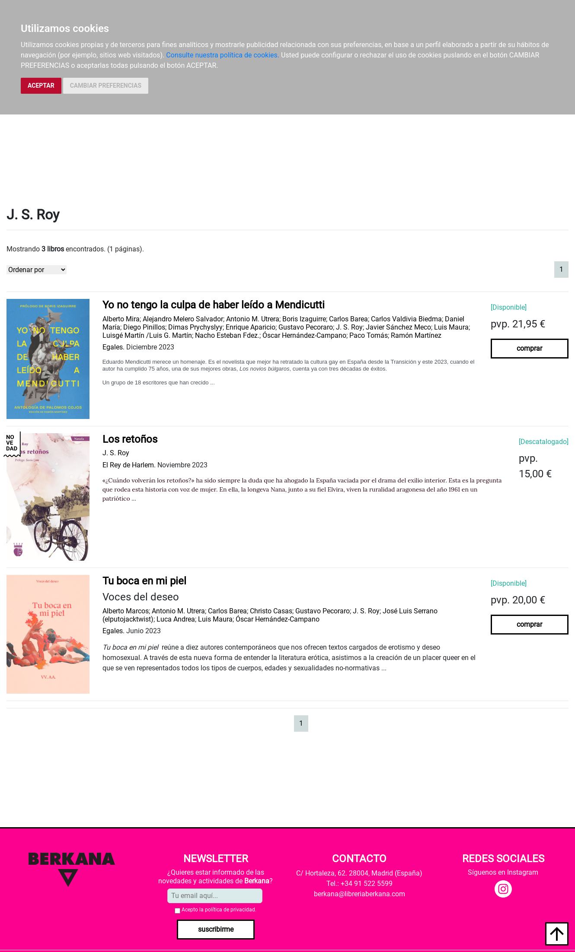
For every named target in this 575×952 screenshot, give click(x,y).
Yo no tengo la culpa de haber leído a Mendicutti (213, 305)
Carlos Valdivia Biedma (406, 319)
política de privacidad (230, 910)
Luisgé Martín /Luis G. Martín (147, 335)
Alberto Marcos (125, 611)
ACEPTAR (41, 85)
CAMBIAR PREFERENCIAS (105, 85)
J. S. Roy (349, 327)
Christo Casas (271, 611)
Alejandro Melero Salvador (183, 319)
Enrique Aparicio (250, 327)
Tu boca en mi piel (144, 581)
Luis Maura (451, 327)
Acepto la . (219, 910)
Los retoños (129, 439)
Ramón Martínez (416, 335)
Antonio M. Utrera (252, 319)
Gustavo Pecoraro (305, 327)
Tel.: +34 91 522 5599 (359, 883)
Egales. (113, 347)
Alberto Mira (121, 319)
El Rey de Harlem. (129, 465)
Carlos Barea (348, 319)
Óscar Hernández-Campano (304, 335)
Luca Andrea (176, 619)
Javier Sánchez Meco (398, 327)
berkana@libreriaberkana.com (359, 894)
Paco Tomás (368, 335)
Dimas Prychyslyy (195, 327)
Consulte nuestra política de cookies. (222, 55)
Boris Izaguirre (304, 319)
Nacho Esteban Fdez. (227, 335)
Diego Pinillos (144, 327)
